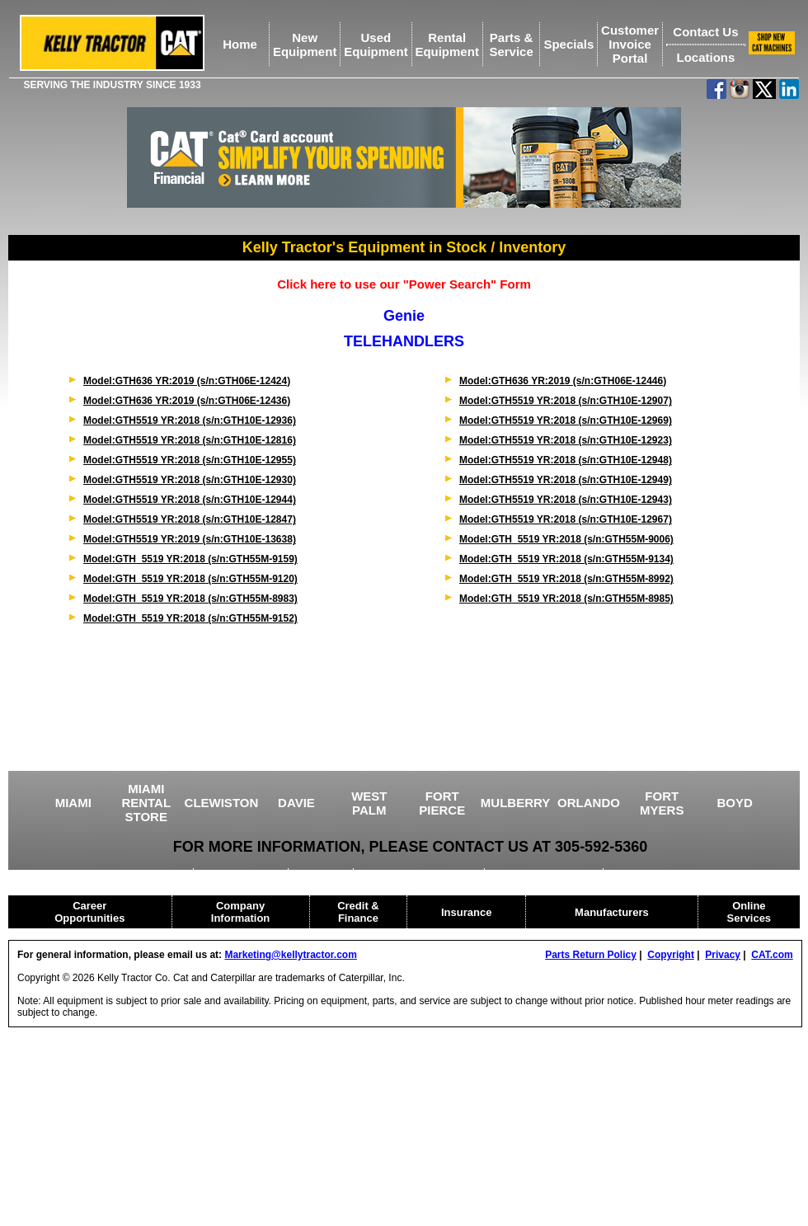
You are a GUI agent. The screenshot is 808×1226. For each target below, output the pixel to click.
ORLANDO (588, 803)
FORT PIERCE (442, 803)
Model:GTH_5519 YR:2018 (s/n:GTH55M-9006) (566, 539)
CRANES (322, 874)
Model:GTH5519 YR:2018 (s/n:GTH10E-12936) (189, 420)
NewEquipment (305, 45)
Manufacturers (612, 912)
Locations (705, 57)
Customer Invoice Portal (630, 44)
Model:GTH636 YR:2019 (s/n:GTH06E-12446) (562, 381)
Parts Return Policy (591, 955)
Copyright (670, 955)
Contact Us (705, 32)
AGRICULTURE (241, 874)
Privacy (722, 955)
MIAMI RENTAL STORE (146, 803)
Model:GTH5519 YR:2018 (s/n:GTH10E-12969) (565, 420)
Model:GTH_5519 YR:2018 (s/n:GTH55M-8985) (566, 598)
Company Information (240, 912)
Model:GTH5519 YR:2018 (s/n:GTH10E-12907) (565, 400)
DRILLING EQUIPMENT (420, 874)
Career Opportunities (89, 912)
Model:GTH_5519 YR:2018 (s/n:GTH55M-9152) (190, 618)
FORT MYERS (662, 803)
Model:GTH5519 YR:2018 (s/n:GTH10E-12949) (565, 480)
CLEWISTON (222, 803)
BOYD (735, 803)
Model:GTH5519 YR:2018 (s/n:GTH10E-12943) (565, 499)
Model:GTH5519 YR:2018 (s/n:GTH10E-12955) (189, 460)
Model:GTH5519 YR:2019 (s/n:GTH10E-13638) (189, 539)
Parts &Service (511, 45)
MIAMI (73, 803)
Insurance (466, 912)
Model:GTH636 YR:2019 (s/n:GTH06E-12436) (186, 400)
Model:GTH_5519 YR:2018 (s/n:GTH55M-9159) (190, 559)
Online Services (749, 912)
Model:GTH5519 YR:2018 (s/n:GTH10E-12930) (189, 480)
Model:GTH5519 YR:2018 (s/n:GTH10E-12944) (189, 499)
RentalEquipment (447, 45)
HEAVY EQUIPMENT (545, 874)
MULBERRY (515, 803)
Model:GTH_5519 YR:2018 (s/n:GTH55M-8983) (190, 598)
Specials (568, 44)
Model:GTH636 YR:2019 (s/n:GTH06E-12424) (186, 381)
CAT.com (771, 955)
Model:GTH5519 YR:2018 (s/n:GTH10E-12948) (565, 460)
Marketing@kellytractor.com (290, 955)
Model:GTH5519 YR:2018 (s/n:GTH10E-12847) (189, 519)
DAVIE (296, 803)
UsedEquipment (376, 45)
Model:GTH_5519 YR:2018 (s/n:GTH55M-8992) (566, 579)
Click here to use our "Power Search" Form (404, 284)
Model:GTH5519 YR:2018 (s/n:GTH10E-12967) (565, 519)
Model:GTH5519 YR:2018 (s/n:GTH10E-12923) (565, 440)
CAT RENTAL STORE (665, 874)
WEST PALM (369, 803)
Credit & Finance (358, 912)
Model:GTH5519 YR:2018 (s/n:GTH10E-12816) (189, 440)
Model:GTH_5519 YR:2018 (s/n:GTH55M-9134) (566, 559)
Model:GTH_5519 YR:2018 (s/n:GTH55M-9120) (190, 579)
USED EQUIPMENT (138, 874)
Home (240, 44)
